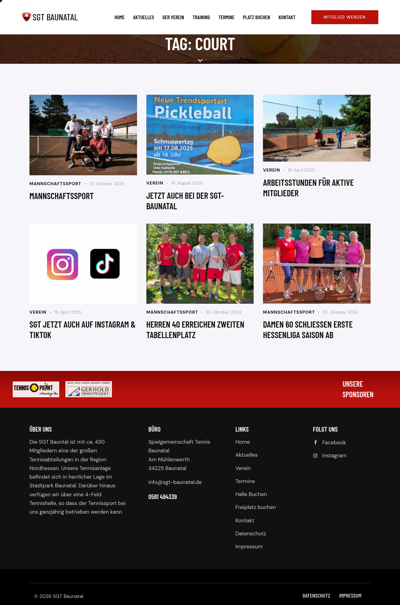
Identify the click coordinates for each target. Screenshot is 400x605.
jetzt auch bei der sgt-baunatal (185, 200)
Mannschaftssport (55, 183)
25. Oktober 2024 (340, 312)
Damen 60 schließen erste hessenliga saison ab (308, 329)
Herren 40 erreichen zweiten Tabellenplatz (195, 329)
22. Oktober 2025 (106, 183)
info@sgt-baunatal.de (175, 482)
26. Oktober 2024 (223, 312)
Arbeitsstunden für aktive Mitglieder (308, 187)
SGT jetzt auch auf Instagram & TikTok (82, 329)
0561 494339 (163, 496)
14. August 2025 (187, 183)
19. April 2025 (301, 170)
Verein (154, 183)
